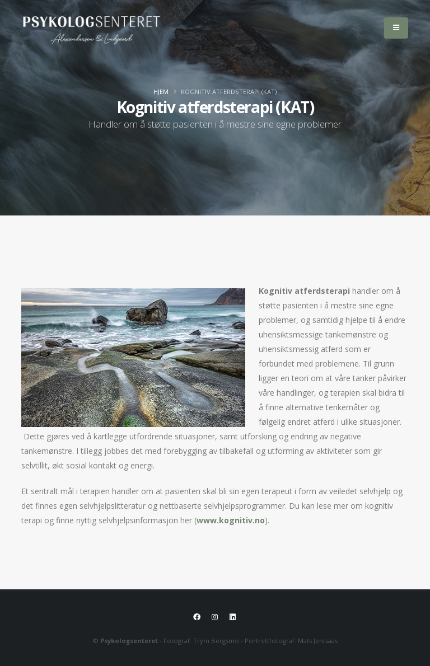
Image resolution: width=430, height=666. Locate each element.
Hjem (161, 91)
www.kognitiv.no (229, 520)
